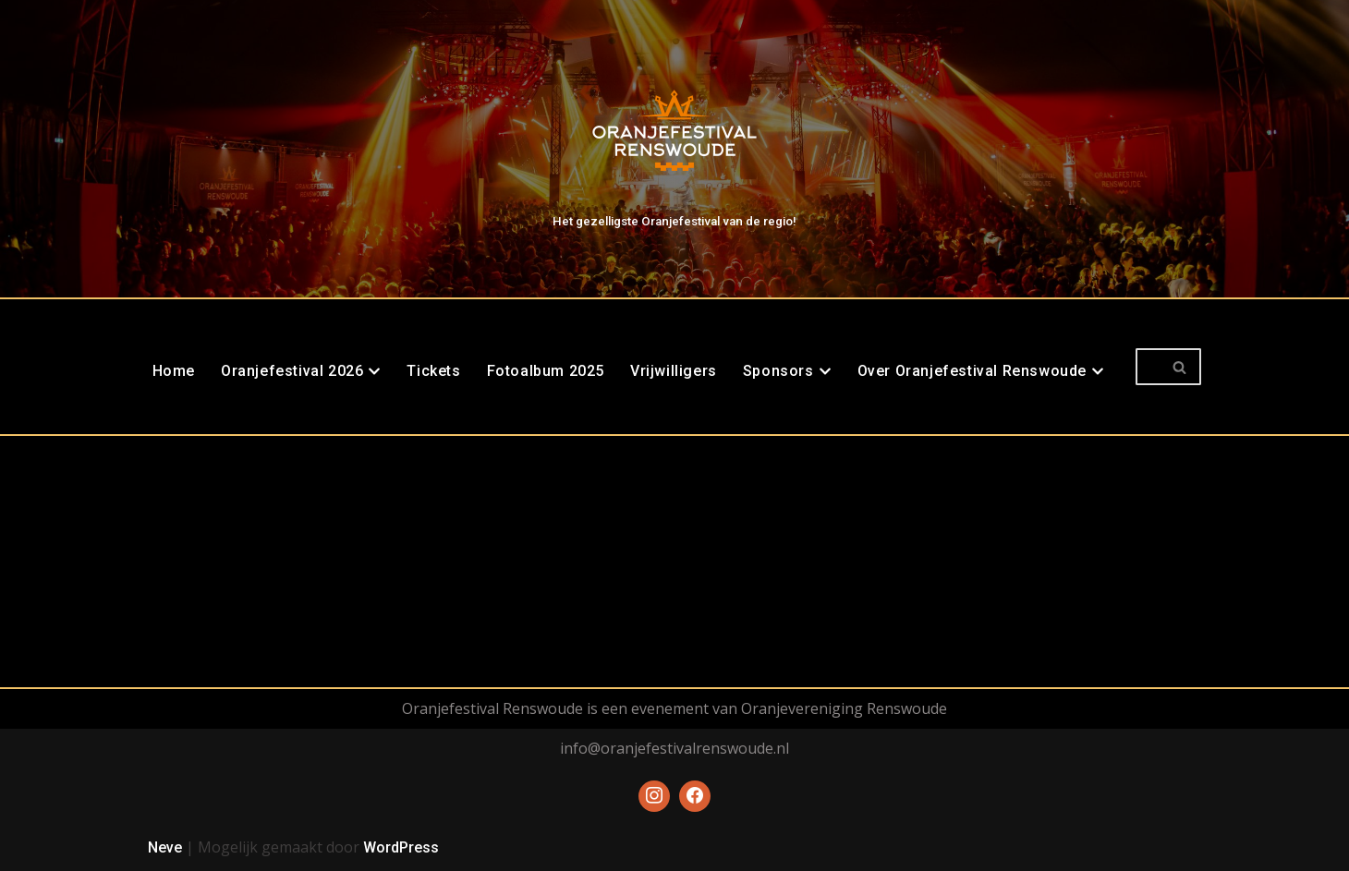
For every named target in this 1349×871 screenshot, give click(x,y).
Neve (165, 847)
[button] (374, 371)
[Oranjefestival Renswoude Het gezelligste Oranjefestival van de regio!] (674, 144)
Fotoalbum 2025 (545, 371)
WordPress (401, 847)
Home (173, 371)
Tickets (433, 371)
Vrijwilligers (673, 371)
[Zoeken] (1148, 366)
